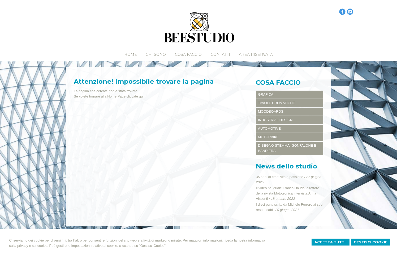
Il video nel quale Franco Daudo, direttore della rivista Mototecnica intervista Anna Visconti (287, 193)
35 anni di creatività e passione (279, 177)
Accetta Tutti (330, 242)
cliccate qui (135, 96)
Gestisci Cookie (370, 242)
